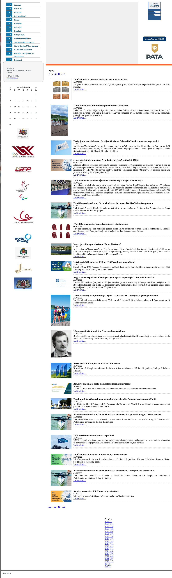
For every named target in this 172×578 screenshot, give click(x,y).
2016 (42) (109, 546)
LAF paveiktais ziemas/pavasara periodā (93, 435)
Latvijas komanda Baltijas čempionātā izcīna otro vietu (100, 105)
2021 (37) (109, 534)
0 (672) (108, 566)
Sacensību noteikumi (22, 38)
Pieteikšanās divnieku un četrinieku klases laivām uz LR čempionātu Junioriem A (114, 470)
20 (27, 113)
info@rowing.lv (12, 78)
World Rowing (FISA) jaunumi (26, 46)
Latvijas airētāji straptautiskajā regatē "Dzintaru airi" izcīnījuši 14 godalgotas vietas (115, 295)
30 (10, 125)
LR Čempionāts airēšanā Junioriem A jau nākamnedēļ (100, 454)
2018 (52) (109, 541)
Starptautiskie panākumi (24, 42)
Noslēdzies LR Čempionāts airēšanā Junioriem (96, 363)
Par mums (18, 9)
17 (15, 113)
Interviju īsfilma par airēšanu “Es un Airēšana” (97, 244)
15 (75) (108, 564)
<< (10, 87)
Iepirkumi (18, 60)
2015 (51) (109, 549)
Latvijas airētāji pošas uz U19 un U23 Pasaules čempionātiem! (104, 262)
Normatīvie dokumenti (23, 50)
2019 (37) (109, 539)
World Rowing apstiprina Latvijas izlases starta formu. (100, 224)
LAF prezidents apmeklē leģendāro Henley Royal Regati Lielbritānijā (108, 180)
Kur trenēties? (20, 16)
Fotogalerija (19, 35)
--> (63, 74)
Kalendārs (18, 24)
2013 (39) (109, 554)
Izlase (16, 20)
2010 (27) (109, 561)
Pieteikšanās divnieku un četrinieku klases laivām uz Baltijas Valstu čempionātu (113, 203)
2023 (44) (109, 529)
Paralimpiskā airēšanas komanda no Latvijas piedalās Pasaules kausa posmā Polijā (114, 399)
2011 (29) (109, 559)
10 (15, 107)
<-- (50, 74)
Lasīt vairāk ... (79, 89)
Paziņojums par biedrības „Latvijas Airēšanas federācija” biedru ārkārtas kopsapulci (116, 141)
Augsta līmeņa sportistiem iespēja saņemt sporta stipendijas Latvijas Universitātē (113, 277)
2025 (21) (109, 524)
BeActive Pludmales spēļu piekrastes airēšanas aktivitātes (102, 384)
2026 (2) (108, 521)
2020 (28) (109, 536)
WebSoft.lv (7, 573)
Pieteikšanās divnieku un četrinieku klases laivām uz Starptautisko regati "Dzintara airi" (117, 414)
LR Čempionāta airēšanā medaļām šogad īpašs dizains (100, 79)
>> (36, 87)
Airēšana (17, 12)
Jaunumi (17, 5)
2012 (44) (109, 556)
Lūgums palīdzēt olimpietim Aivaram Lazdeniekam (99, 331)
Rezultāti (17, 31)
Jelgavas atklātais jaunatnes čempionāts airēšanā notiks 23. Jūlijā (106, 160)
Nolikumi (17, 27)
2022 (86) (109, 531)
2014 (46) (109, 551)
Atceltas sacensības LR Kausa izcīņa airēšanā (96, 491)
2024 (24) (109, 526)
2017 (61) (109, 544)
